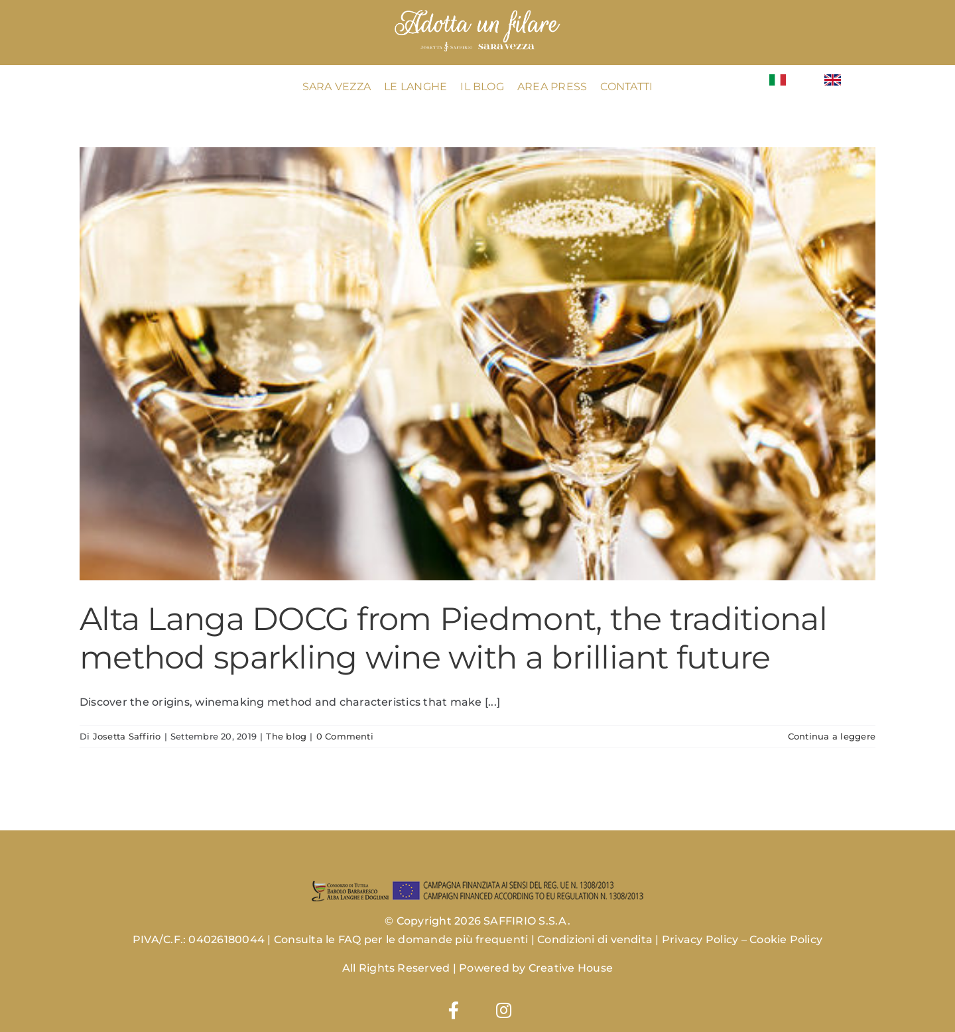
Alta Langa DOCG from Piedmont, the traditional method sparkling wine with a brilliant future (453, 638)
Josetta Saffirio (127, 736)
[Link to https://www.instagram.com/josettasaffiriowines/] (503, 1010)
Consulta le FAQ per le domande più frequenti (401, 939)
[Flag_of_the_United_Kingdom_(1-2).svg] (832, 79)
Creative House (571, 968)
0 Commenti (344, 736)
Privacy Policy (700, 939)
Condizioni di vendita (595, 939)
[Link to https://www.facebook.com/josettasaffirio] (453, 1010)
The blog (286, 736)
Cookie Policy (785, 939)
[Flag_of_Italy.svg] (777, 79)
